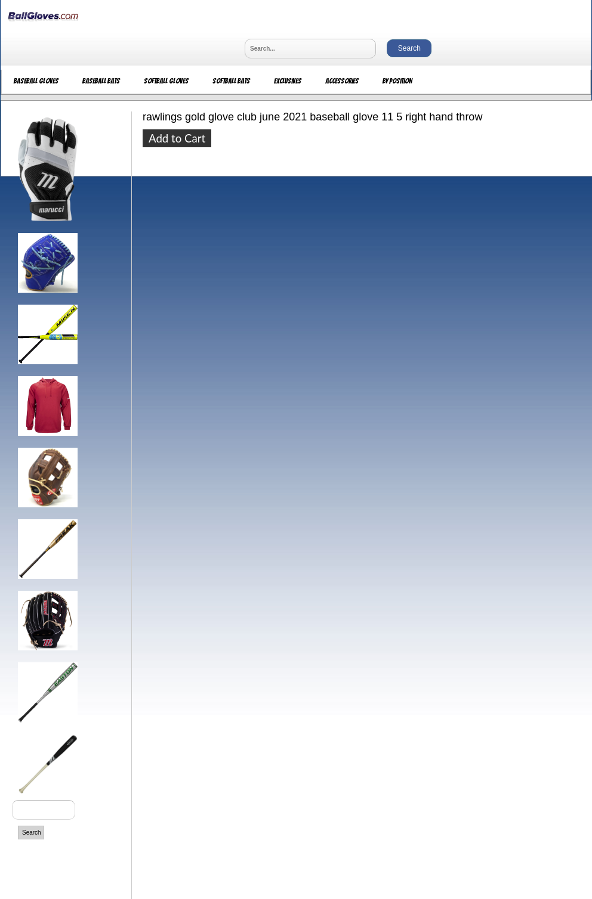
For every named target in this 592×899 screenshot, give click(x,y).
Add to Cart (177, 138)
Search (31, 832)
